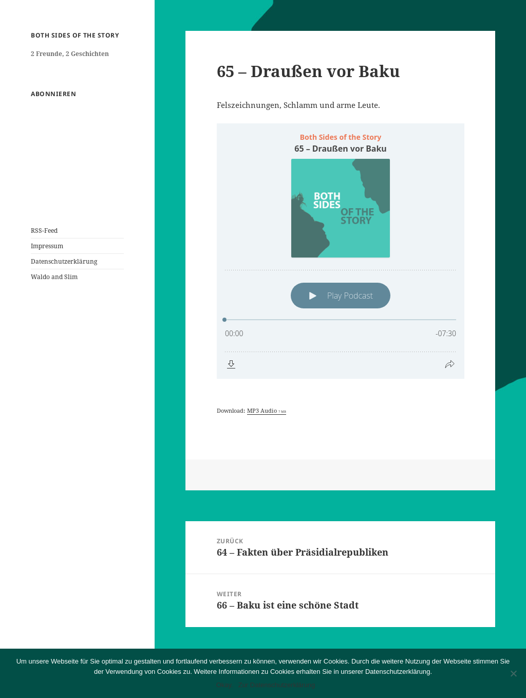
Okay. (224, 685)
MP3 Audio (266, 410)
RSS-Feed (44, 230)
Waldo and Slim (54, 276)
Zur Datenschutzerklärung (276, 685)
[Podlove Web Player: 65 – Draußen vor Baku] (340, 251)
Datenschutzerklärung (64, 261)
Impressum (47, 246)
